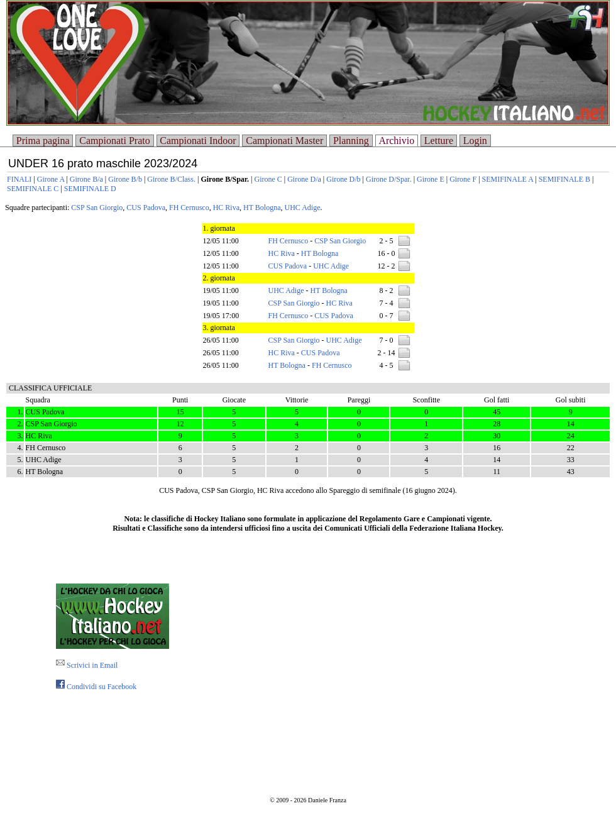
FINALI (19, 179)
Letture (438, 140)
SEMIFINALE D (90, 188)
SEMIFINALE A (508, 179)
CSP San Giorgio (97, 207)
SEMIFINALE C (32, 188)
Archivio (396, 140)
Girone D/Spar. (389, 179)
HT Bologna (261, 207)
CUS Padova (145, 207)
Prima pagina (43, 140)
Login (475, 140)
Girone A (51, 179)
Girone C (268, 179)
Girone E (430, 179)
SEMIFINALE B (564, 179)
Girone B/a (86, 179)
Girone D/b (343, 179)
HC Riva (226, 207)
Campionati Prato (114, 140)
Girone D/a (304, 179)
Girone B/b (125, 179)
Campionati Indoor (198, 140)
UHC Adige (302, 207)
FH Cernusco (189, 207)
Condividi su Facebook (96, 686)
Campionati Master (284, 140)
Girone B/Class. (171, 179)
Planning (351, 140)
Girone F (462, 179)
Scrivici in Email (87, 665)
